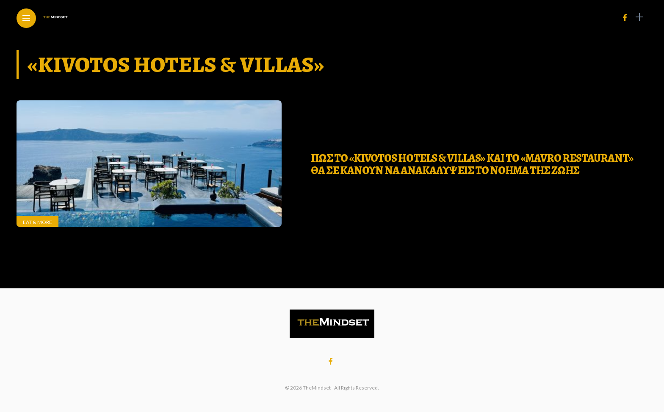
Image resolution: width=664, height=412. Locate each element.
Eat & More (37, 222)
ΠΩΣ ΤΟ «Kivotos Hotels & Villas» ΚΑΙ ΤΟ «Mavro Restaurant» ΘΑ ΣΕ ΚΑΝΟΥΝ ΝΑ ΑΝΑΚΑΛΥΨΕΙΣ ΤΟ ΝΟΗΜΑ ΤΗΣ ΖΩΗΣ (472, 164)
